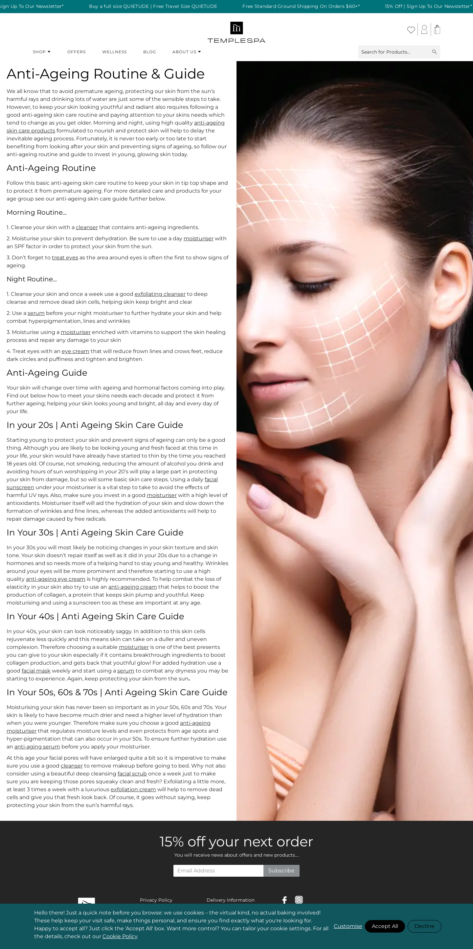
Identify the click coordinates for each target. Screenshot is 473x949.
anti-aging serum (37, 747)
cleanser (87, 227)
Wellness (114, 51)
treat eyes (65, 257)
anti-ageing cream (132, 587)
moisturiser (199, 238)
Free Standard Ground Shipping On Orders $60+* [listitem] (307, 6)
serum (36, 313)
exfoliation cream (133, 789)
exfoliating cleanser (160, 294)
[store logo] (236, 29)
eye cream (75, 351)
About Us (186, 52)
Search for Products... (399, 52)
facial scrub (132, 774)
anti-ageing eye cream (55, 579)
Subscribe (281, 870)
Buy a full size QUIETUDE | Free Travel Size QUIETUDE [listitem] (159, 6)
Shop (42, 52)
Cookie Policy (120, 936)
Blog (149, 51)
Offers (76, 51)
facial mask (36, 671)
